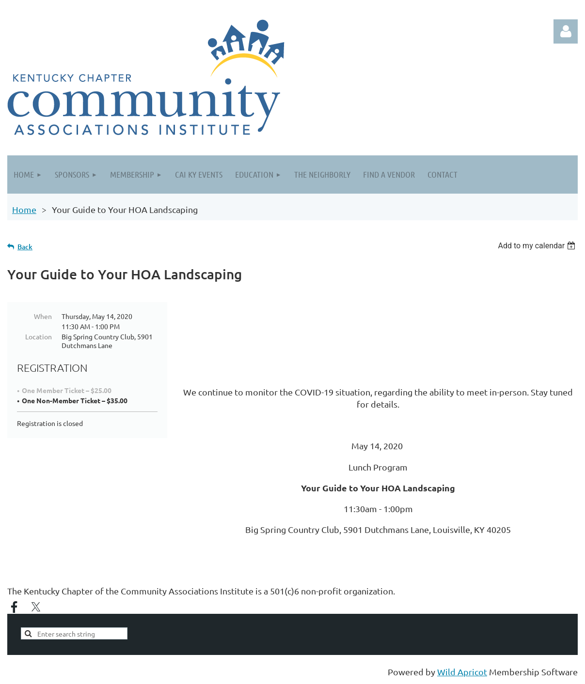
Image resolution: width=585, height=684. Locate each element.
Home (24, 209)
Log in (565, 31)
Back (24, 246)
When (43, 316)
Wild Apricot (462, 672)
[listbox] (538, 246)
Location (38, 336)
